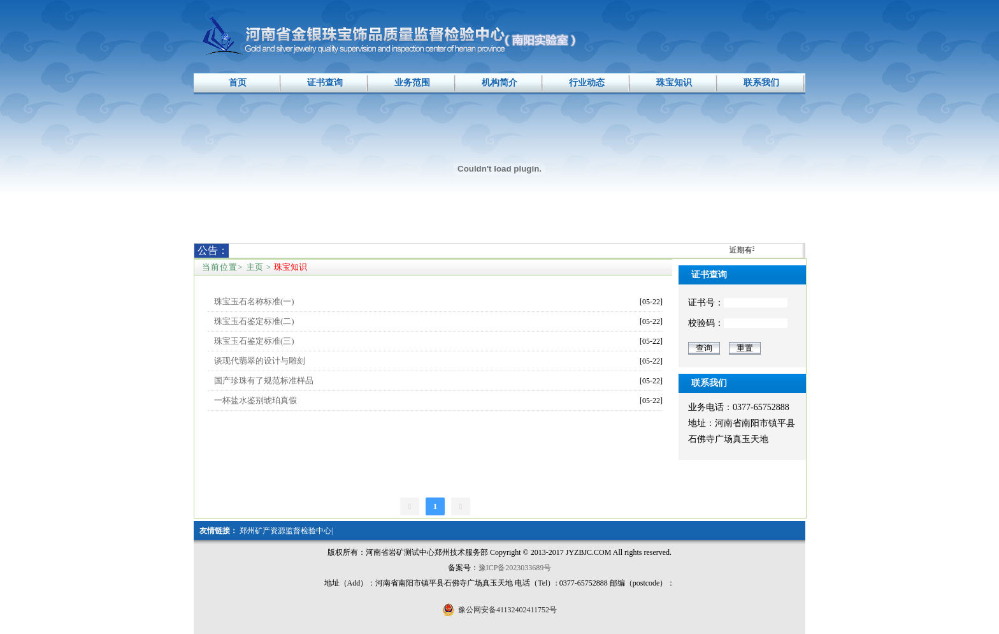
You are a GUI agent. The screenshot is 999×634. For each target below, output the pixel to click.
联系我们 (761, 82)
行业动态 (587, 82)
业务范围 (412, 82)
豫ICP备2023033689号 (515, 567)
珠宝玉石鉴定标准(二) (254, 321)
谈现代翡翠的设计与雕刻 (259, 360)
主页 (255, 267)
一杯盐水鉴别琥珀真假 (255, 400)
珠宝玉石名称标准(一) (254, 301)
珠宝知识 (674, 82)
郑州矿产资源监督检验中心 (285, 530)
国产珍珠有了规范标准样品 (263, 380)
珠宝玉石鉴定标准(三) (254, 341)
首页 (238, 82)
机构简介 (499, 82)
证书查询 (325, 82)
